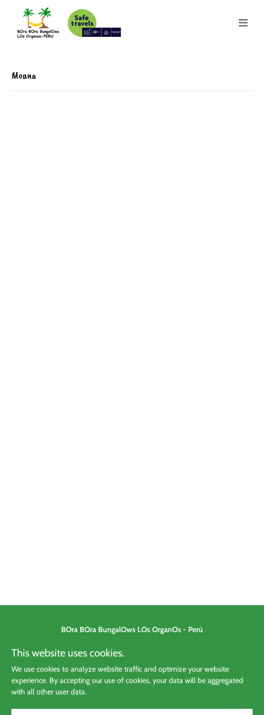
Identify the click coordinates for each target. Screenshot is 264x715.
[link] (68, 23)
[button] (243, 22)
